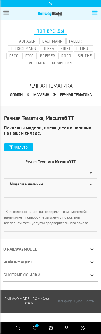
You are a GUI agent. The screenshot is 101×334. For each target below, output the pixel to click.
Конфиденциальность (76, 301)
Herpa (48, 48)
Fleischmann (23, 48)
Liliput (83, 48)
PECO (14, 56)
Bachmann (52, 41)
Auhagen (27, 41)
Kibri (65, 48)
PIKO (29, 56)
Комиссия (62, 63)
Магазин (41, 95)
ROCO (66, 56)
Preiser (47, 56)
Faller (75, 41)
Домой (16, 95)
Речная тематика (76, 95)
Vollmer (37, 63)
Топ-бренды (50, 31)
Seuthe (85, 56)
